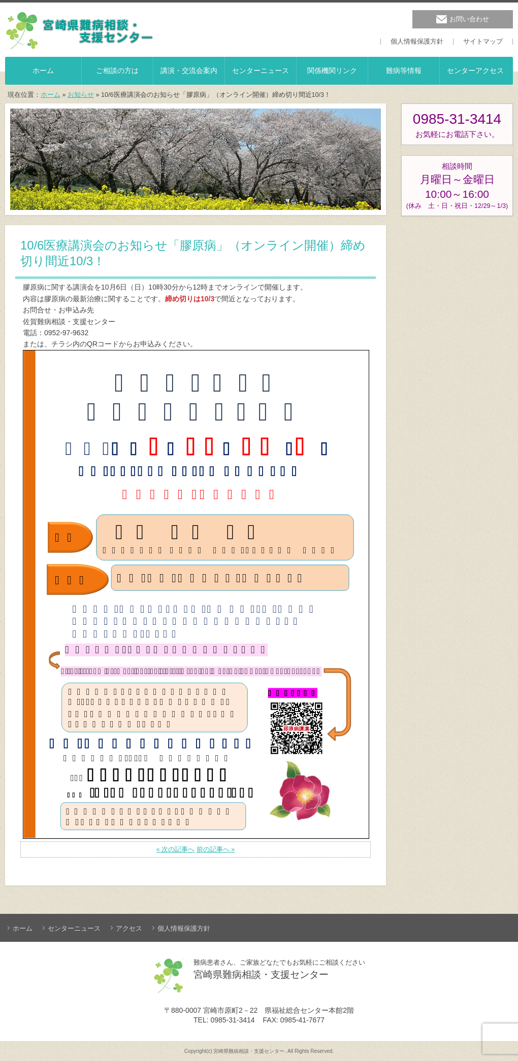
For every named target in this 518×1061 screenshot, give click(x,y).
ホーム (50, 94)
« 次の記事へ (175, 849)
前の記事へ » (216, 849)
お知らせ (81, 94)
